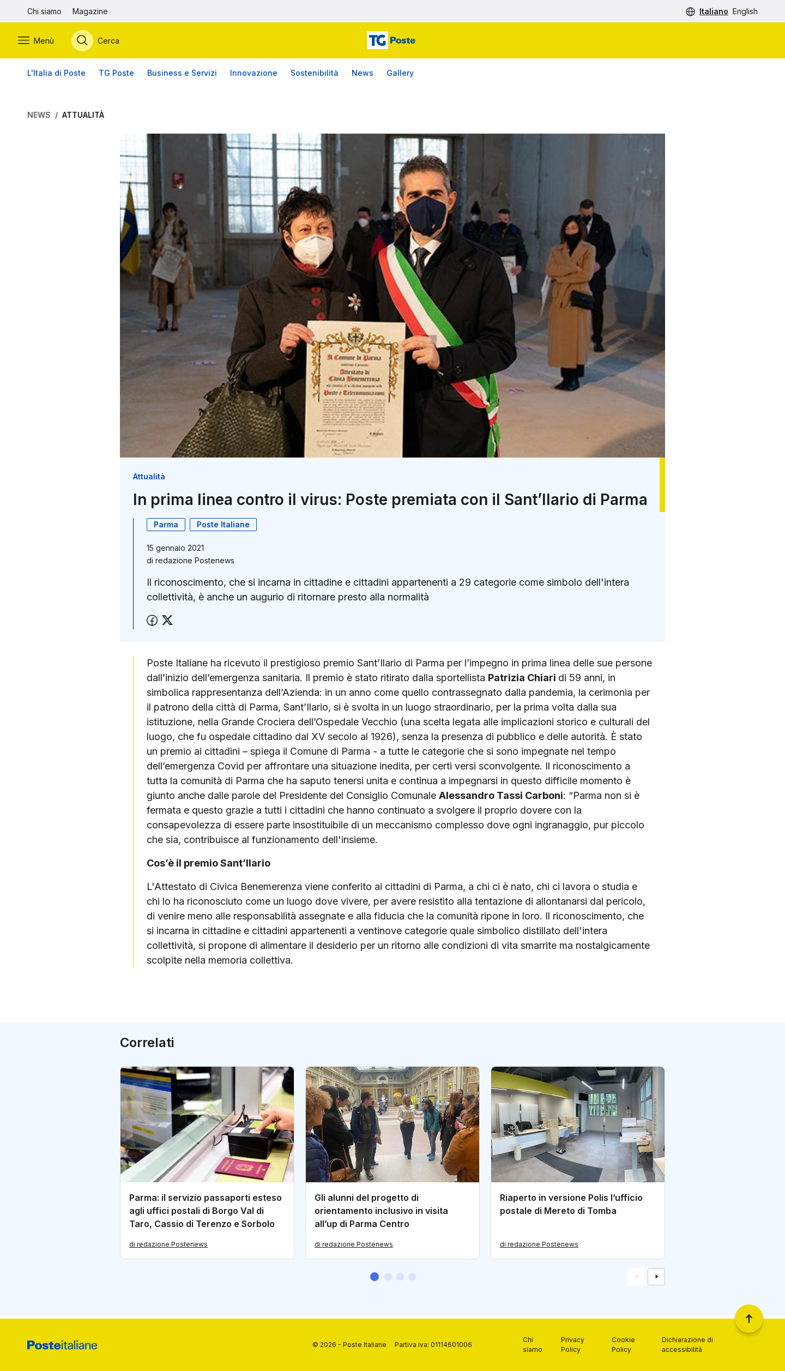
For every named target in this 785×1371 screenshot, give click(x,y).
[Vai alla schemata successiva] (656, 1279)
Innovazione (253, 76)
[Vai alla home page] (392, 42)
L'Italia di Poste (56, 76)
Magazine (90, 11)
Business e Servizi (182, 76)
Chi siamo (44, 11)
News (362, 76)
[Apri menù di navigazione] (45, 42)
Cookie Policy (623, 1345)
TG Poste (116, 76)
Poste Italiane (223, 527)
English (745, 11)
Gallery (400, 76)
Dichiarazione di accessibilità (687, 1345)
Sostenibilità (315, 76)
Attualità (83, 118)
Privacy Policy (572, 1345)
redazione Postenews (194, 563)
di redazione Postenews (168, 1247)
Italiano (713, 11)
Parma (166, 527)
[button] (374, 1279)
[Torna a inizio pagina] (749, 1318)
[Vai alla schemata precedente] (636, 1279)
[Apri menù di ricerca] (105, 42)
